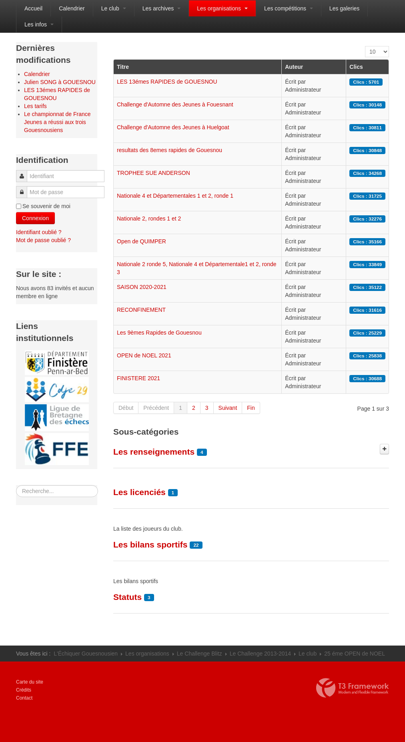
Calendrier (72, 8)
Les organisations (222, 8)
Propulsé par (352, 688)
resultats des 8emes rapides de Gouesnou (169, 150)
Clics (356, 67)
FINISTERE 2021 (138, 378)
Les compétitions (288, 8)
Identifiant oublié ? (39, 232)
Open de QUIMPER (141, 241)
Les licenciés (139, 492)
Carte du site (29, 682)
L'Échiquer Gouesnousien (86, 653)
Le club (113, 8)
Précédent (156, 408)
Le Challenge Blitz (199, 653)
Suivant (228, 408)
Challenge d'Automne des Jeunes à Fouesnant (175, 104)
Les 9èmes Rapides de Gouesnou (159, 332)
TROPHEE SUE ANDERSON (153, 173)
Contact (24, 698)
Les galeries (344, 8)
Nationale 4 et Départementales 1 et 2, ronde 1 (175, 196)
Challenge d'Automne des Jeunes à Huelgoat (173, 127)
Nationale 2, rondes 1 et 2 (149, 218)
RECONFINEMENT (141, 310)
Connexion (35, 218)
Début (125, 408)
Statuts (127, 597)
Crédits (23, 690)
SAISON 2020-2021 (141, 287)
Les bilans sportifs (150, 544)
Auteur (294, 67)
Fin (251, 408)
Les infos (39, 24)
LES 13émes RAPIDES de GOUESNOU (167, 81)
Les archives (161, 8)
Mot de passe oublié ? (43, 240)
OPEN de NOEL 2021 (144, 355)
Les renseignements (153, 451)
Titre (123, 67)
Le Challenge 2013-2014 (260, 653)
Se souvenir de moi (46, 206)
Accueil (33, 8)
